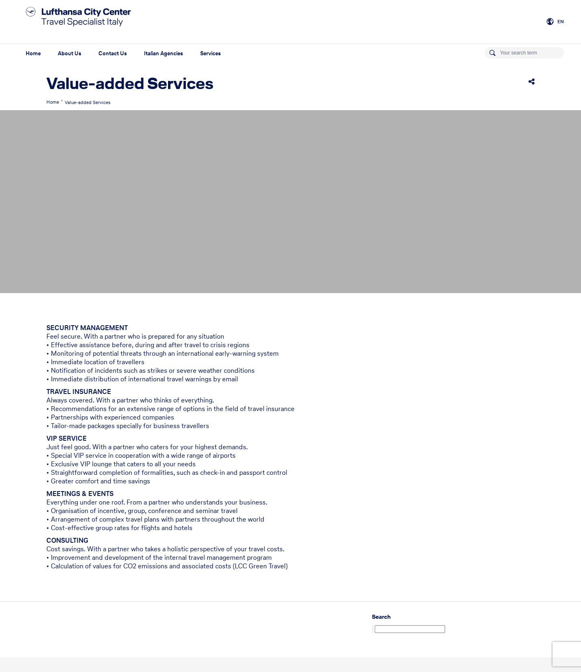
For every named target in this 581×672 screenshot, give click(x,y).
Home (33, 53)
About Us (69, 53)
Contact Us (112, 53)
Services (210, 53)
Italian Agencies (163, 53)
